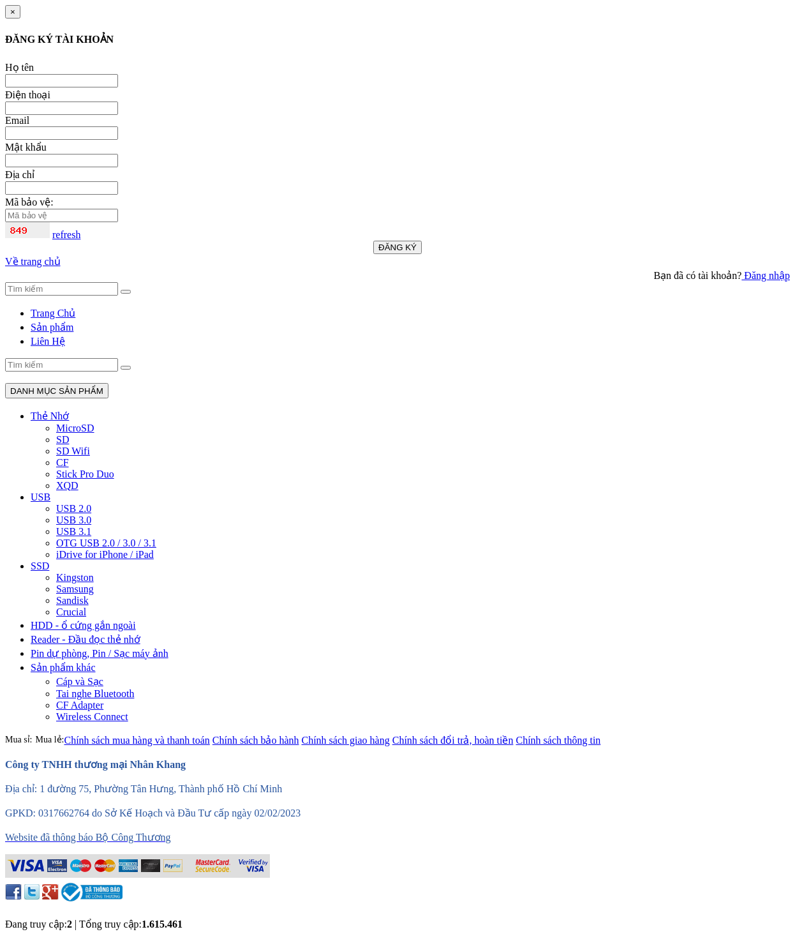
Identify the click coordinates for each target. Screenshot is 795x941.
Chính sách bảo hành (255, 740)
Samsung (75, 588)
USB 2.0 (73, 508)
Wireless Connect (92, 716)
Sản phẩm (52, 327)
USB (40, 497)
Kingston (75, 577)
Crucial (71, 611)
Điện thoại (27, 94)
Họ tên (19, 67)
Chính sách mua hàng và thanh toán (136, 740)
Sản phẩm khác (63, 667)
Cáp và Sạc (79, 681)
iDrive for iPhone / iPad (105, 554)
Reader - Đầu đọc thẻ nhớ (85, 639)
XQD (67, 485)
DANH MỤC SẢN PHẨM (56, 391)
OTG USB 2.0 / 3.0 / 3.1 (106, 543)
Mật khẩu (26, 147)
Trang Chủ (53, 313)
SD (62, 439)
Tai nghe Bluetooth (95, 693)
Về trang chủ (33, 261)
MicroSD (75, 428)
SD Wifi (73, 451)
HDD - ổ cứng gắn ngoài (83, 625)
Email (17, 120)
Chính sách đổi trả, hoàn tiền (453, 740)
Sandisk (72, 600)
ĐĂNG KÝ (397, 247)
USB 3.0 (73, 520)
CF (62, 462)
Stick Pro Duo (85, 474)
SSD (40, 566)
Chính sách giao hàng (346, 740)
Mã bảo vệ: (29, 202)
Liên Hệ (48, 341)
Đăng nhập (765, 275)
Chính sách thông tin (558, 740)
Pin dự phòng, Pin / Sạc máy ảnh (99, 653)
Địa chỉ (19, 174)
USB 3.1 (73, 531)
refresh (66, 234)
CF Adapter (79, 705)
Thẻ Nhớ (50, 415)
